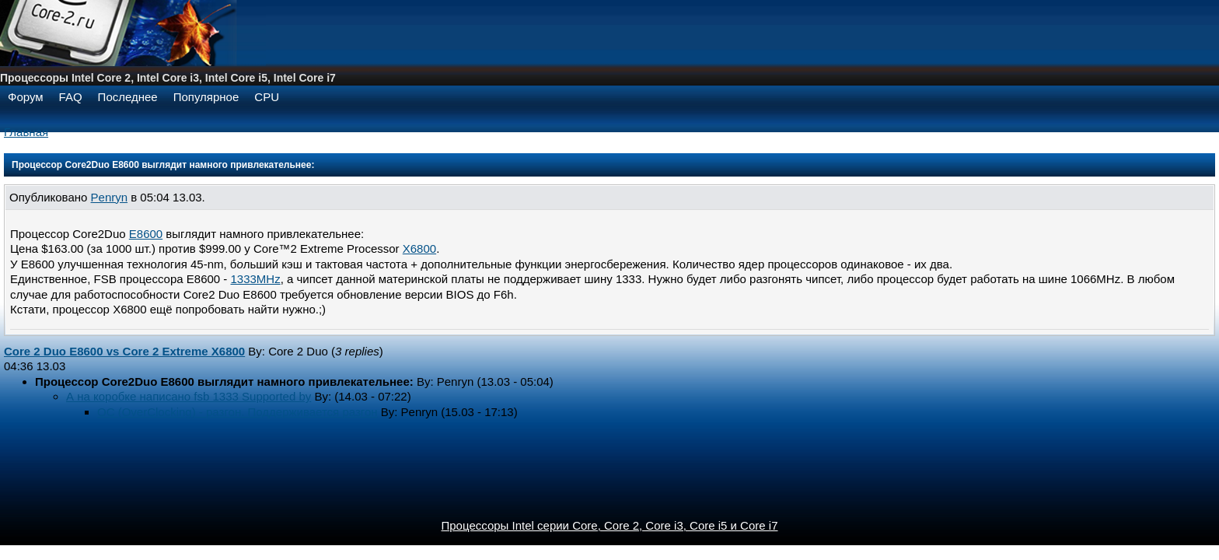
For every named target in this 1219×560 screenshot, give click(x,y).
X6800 (419, 248)
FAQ (70, 96)
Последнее (128, 96)
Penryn (109, 197)
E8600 (145, 233)
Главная (26, 131)
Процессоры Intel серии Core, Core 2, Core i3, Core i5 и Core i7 (610, 525)
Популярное (206, 96)
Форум (26, 96)
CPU (266, 96)
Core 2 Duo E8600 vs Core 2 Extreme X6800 (124, 351)
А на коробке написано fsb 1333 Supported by (188, 396)
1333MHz (256, 278)
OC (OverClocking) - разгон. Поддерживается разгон (237, 411)
